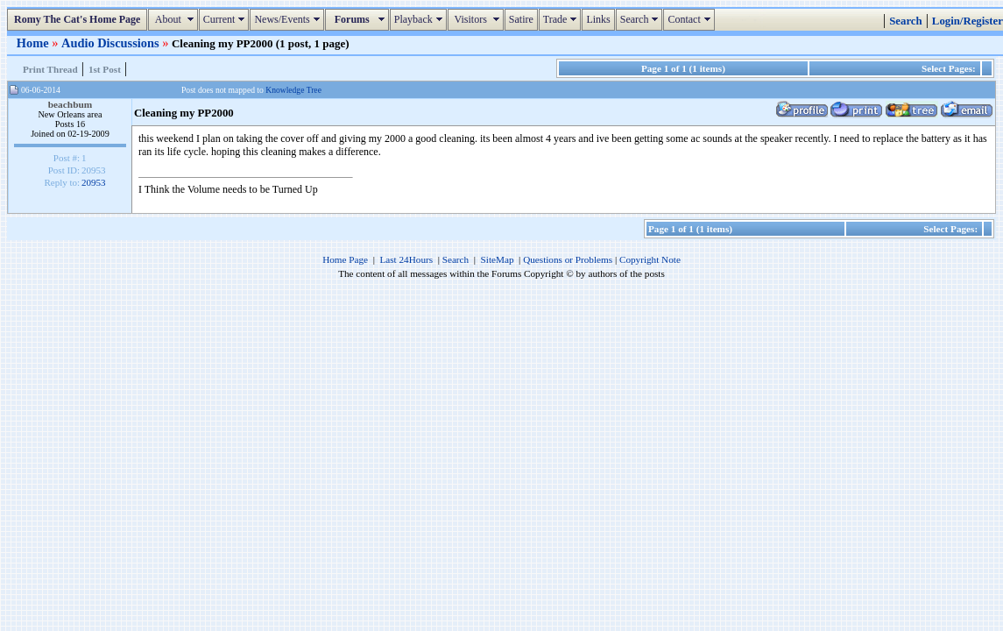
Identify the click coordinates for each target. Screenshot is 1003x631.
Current (226, 19)
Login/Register (967, 21)
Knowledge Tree (293, 90)
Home (34, 43)
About (174, 19)
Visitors (478, 19)
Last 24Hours (406, 259)
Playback (420, 19)
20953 (93, 182)
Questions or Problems (567, 259)
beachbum (70, 104)
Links (598, 19)
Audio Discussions (111, 43)
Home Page (345, 259)
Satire (521, 19)
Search (641, 19)
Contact (690, 19)
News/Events (288, 19)
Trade (562, 19)
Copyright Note (650, 259)
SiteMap (497, 259)
